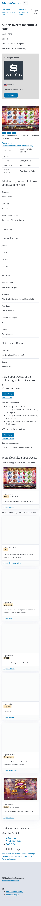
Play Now (8, 394)
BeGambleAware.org (14, 891)
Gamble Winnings (27, 853)
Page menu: (7, 143)
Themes (23, 856)
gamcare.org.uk (12, 894)
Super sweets (8, 507)
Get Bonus (11, 95)
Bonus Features (8, 853)
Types (17, 853)
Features (5, 145)
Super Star (7, 618)
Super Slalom (8, 717)
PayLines (5, 859)
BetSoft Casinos (12, 844)
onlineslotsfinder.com (10, 880)
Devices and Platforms (11, 856)
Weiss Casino (7, 397)
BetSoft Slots (11, 838)
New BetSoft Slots (13, 841)
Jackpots (12, 859)
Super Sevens (9, 668)
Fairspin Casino (8, 438)
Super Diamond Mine (12, 563)
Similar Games (15, 145)
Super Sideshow (10, 770)
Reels (29, 856)
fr (24, 3)
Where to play (27, 145)
